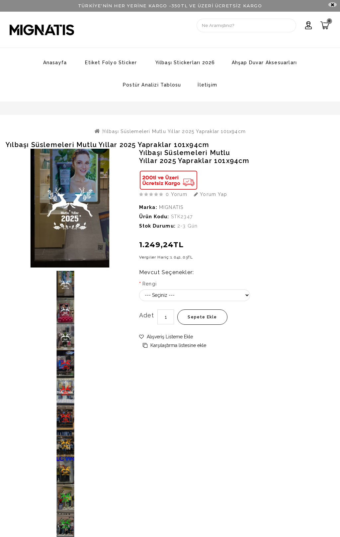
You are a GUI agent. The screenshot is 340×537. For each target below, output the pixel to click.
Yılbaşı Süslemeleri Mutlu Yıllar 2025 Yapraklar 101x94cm (174, 131)
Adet (146, 315)
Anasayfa (55, 62)
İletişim (207, 85)
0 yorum (176, 194)
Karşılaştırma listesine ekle (174, 345)
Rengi (149, 283)
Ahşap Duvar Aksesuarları (264, 62)
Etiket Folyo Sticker (111, 62)
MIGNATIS (171, 207)
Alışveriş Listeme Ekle (166, 336)
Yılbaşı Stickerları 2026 (185, 62)
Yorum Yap (210, 194)
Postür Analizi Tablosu (152, 85)
